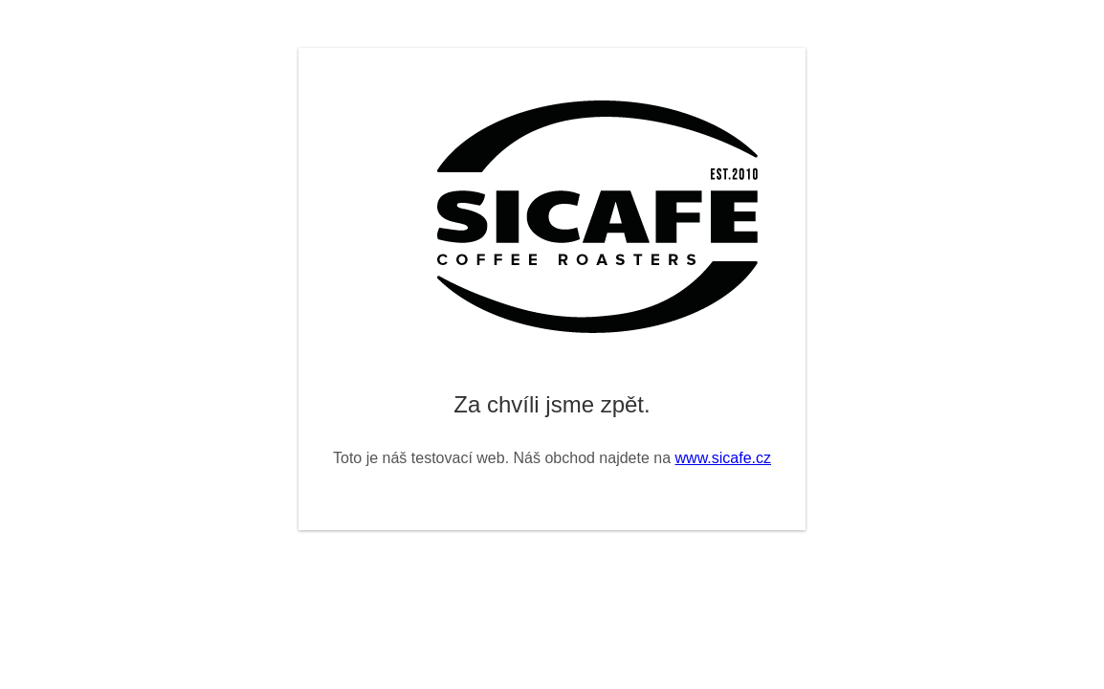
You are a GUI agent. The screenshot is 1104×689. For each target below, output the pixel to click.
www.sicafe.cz (723, 458)
